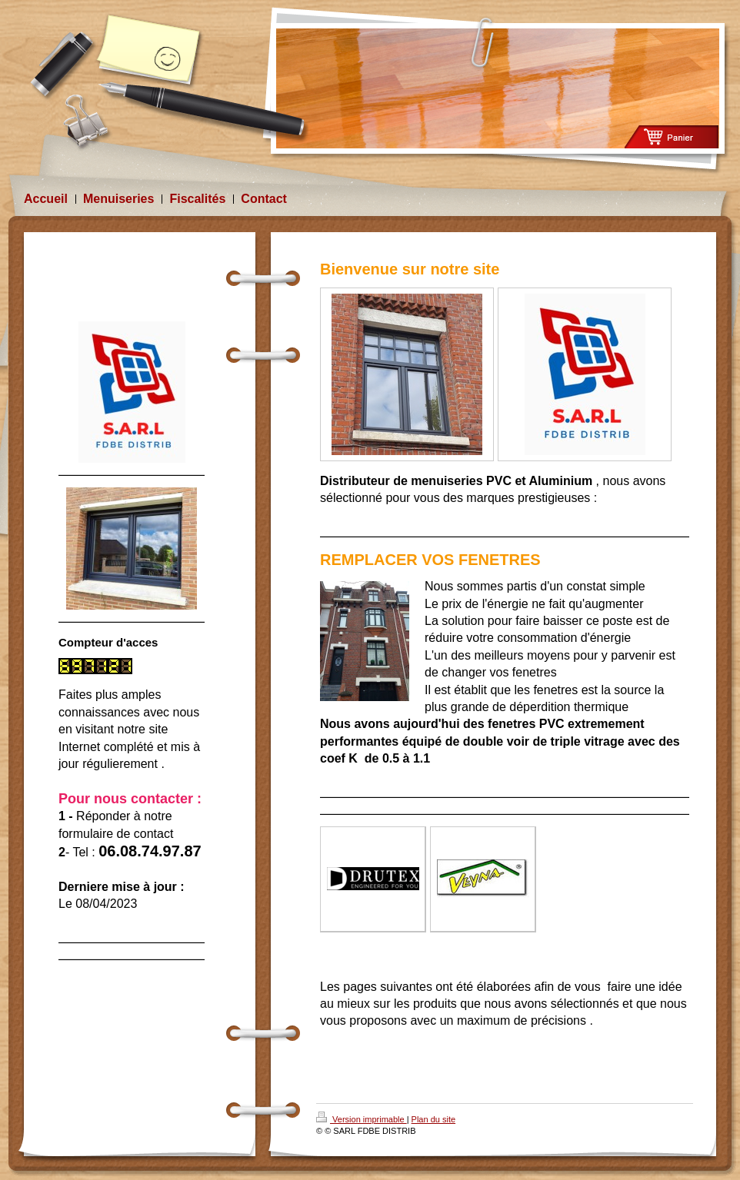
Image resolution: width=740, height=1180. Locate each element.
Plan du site (433, 1119)
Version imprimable (361, 1119)
